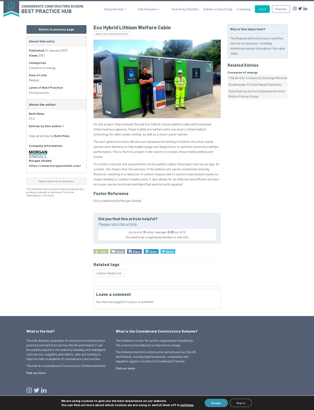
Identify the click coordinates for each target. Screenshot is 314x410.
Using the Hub (130, 9)
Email (119, 251)
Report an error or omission (56, 181)
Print (103, 251)
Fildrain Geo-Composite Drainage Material (258, 78)
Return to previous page (56, 29)
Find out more (35, 373)
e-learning (244, 9)
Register (280, 9)
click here (48, 195)
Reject (241, 402)
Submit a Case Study (217, 9)
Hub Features (155, 9)
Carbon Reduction (108, 273)
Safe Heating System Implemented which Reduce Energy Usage (257, 93)
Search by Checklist (185, 9)
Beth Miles (62, 136)
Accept (216, 402)
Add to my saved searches (112, 33)
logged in (119, 302)
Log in (262, 9)
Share (136, 251)
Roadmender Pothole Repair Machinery (255, 84)
